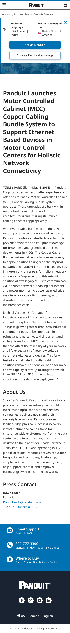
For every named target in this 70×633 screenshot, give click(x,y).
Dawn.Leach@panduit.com (22, 502)
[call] (10, 545)
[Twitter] (31, 603)
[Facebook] (22, 603)
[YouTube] (40, 603)
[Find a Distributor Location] (10, 559)
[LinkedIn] (49, 603)
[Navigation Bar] (4, 5)
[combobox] (35, 14)
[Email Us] (10, 530)
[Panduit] (36, 5)
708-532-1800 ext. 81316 (20, 507)
